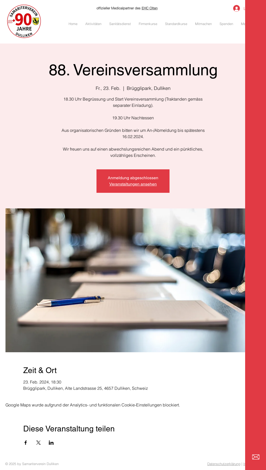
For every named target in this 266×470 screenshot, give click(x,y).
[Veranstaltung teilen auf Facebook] (25, 443)
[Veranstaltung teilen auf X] (38, 443)
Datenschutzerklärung (223, 464)
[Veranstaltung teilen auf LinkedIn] (51, 443)
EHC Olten (150, 8)
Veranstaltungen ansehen (133, 184)
